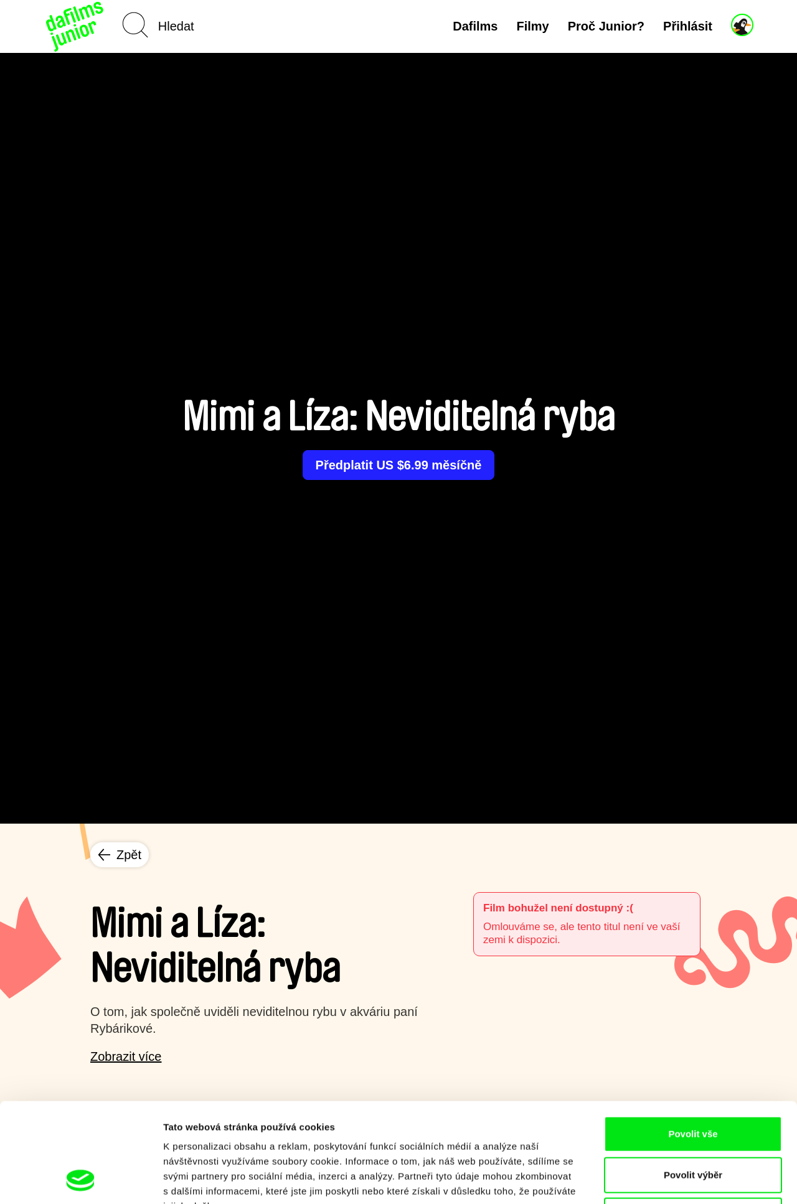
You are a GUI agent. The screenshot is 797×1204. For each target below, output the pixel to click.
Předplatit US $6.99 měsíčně (399, 465)
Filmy (532, 26)
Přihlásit (687, 26)
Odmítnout (693, 1122)
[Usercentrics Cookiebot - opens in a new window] (80, 1179)
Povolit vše (692, 1040)
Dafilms (475, 26)
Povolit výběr (693, 1081)
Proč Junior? (606, 26)
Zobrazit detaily (658, 1179)
